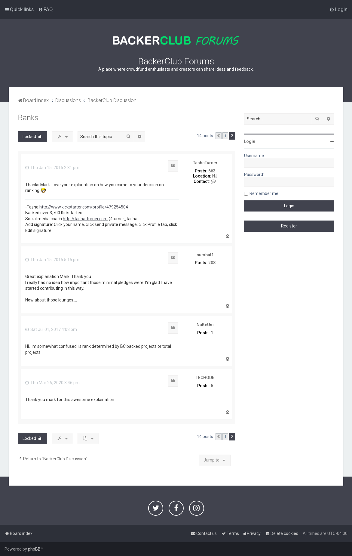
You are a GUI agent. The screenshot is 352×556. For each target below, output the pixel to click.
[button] (219, 136)
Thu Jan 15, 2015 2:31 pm (52, 167)
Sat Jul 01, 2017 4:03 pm (51, 329)
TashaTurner (205, 162)
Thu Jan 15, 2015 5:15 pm (52, 259)
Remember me (263, 193)
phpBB (34, 549)
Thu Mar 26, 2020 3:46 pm (52, 382)
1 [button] (225, 136)
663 (212, 170)
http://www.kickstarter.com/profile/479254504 (83, 207)
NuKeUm (205, 324)
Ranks (28, 117)
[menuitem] (45, 9)
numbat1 (205, 254)
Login (249, 141)
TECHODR (205, 377)
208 (212, 262)
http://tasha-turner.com (85, 218)
